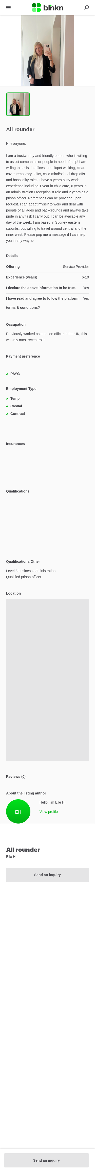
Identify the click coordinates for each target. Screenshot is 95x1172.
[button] (47, 50)
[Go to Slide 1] (18, 104)
